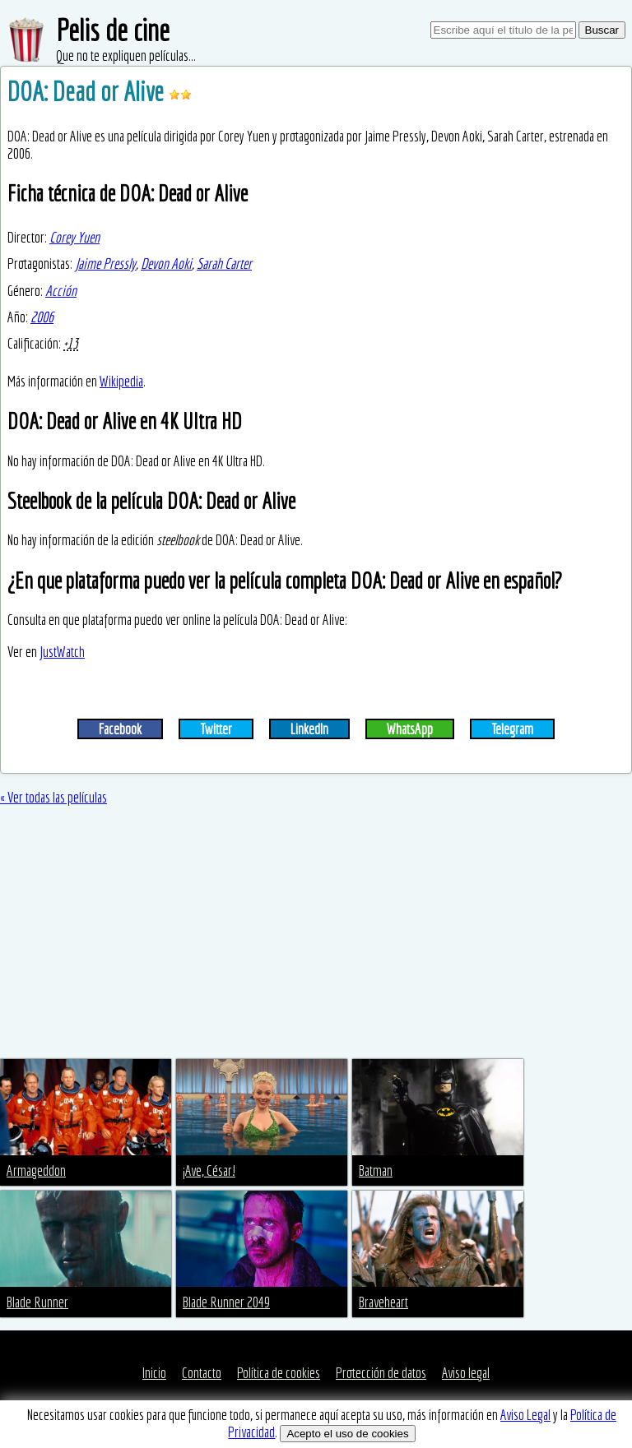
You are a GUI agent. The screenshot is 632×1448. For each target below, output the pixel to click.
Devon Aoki (166, 263)
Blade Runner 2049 (226, 1302)
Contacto (201, 1372)
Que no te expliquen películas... (126, 55)
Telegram (512, 729)
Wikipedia (121, 381)
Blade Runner (37, 1302)
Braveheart (383, 1302)
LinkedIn (309, 729)
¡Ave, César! (209, 1170)
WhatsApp (410, 729)
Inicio (154, 1372)
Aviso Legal (525, 1414)
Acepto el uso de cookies (347, 1433)
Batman (376, 1170)
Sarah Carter (224, 263)
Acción (61, 290)
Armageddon (36, 1170)
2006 (41, 317)
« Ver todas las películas (53, 797)
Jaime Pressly (105, 263)
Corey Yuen (74, 237)
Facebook (120, 729)
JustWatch (62, 651)
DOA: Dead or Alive (88, 91)
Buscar (602, 30)
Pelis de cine (113, 30)
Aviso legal (466, 1372)
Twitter (216, 729)
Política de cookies (278, 1372)
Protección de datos (381, 1372)
